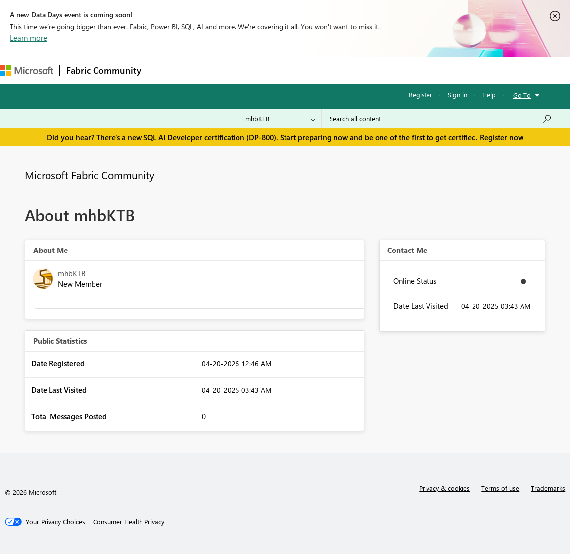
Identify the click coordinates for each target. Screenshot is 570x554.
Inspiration (207, 70)
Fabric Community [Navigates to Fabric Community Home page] (103, 70)
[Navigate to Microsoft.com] (26, 70)
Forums (163, 70)
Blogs (336, 70)
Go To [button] (522, 95)
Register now (501, 137)
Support (416, 70)
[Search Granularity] (280, 118)
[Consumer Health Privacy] (128, 522)
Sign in (457, 94)
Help (489, 94)
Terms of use (500, 488)
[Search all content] (440, 118)
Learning (374, 70)
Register (420, 94)
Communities (291, 70)
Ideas (247, 70)
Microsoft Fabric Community (89, 175)
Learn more (28, 38)
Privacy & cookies (444, 488)
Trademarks (548, 488)
